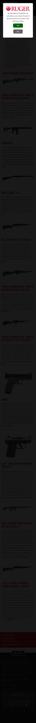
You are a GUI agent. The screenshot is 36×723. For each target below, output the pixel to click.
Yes (18, 25)
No (18, 31)
